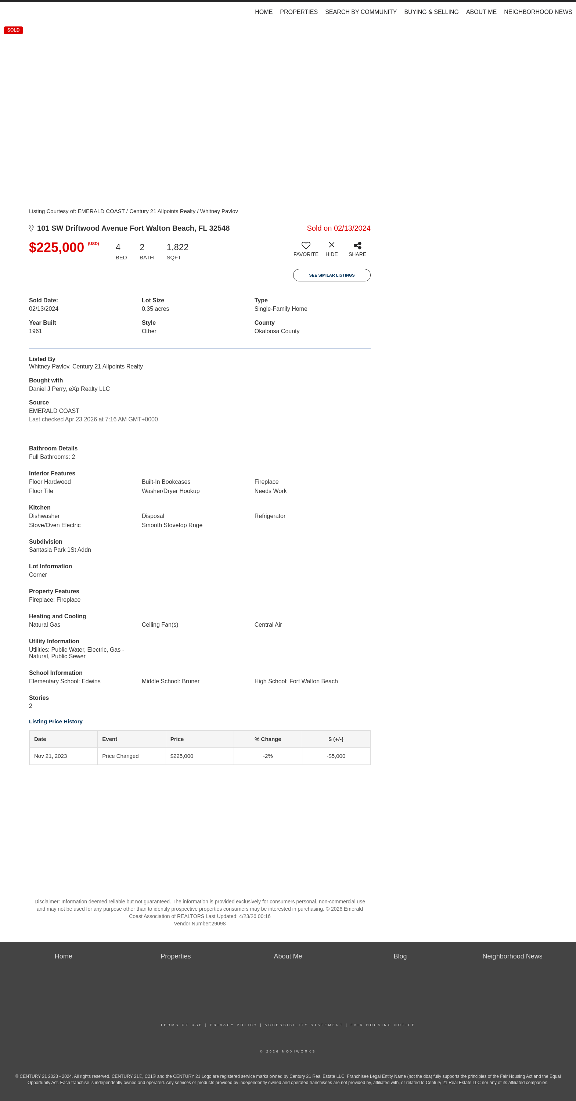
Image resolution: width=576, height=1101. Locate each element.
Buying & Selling (431, 12)
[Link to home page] (9, 12)
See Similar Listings (331, 275)
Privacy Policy (234, 1025)
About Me (481, 12)
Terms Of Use (182, 1025)
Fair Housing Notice (382, 1025)
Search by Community (361, 12)
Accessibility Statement (304, 1025)
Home (264, 12)
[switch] (306, 252)
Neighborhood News (538, 12)
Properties (299, 12)
